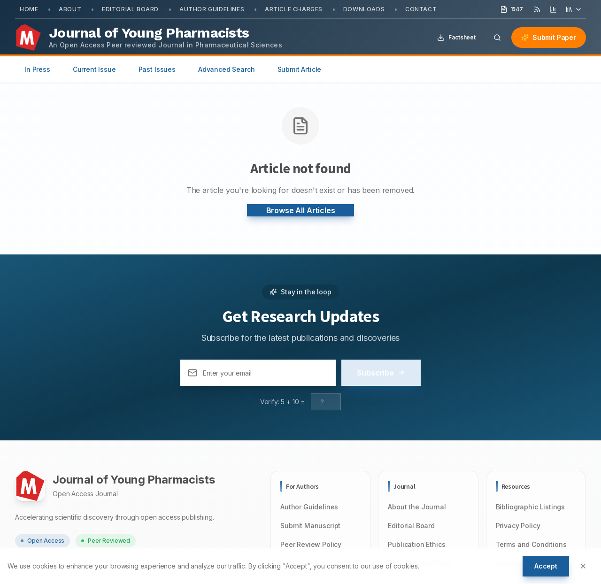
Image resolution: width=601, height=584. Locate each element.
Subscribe (381, 372)
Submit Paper (548, 37)
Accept (545, 566)
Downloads (364, 9)
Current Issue (94, 69)
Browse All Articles (300, 210)
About (70, 9)
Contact (421, 9)
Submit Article (299, 69)
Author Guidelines (211, 9)
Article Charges (294, 9)
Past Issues (157, 69)
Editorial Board (130, 9)
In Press (37, 69)
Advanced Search (226, 69)
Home (29, 9)
